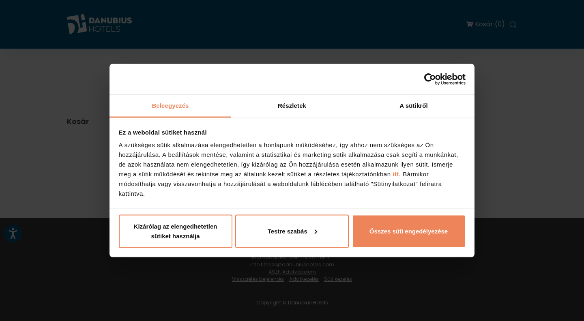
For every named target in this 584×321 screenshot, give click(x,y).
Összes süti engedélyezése (408, 230)
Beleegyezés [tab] (170, 105)
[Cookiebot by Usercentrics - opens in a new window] (430, 79)
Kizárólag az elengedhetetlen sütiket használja (175, 231)
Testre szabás (292, 230)
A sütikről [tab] (413, 105)
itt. (396, 174)
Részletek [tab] (292, 105)
